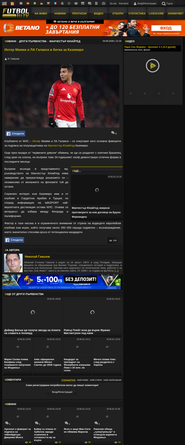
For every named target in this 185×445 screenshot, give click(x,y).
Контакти (123, 3)
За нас (113, 3)
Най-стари (96, 380)
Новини (60, 13)
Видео (98, 13)
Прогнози (79, 13)
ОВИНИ (10, 404)
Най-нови (82, 380)
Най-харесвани (112, 380)
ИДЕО (129, 41)
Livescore (156, 13)
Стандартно (68, 380)
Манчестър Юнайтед (61, 145)
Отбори (117, 13)
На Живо (41, 13)
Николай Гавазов (37, 256)
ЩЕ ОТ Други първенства (24, 294)
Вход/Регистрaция (62, 392)
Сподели (15, 134)
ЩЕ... (76, 170)
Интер (36, 141)
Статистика (137, 13)
